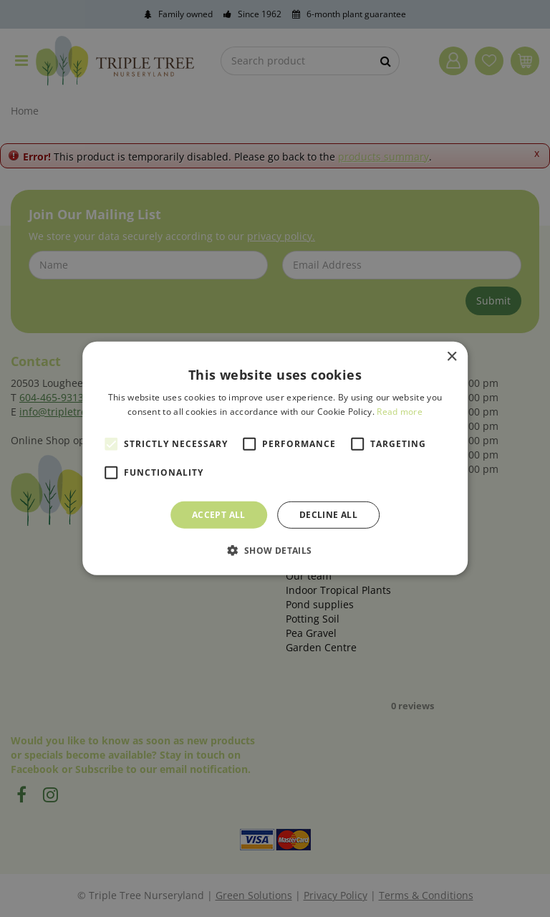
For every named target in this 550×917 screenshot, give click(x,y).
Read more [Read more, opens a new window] (400, 411)
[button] (275, 550)
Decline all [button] (328, 515)
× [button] (451, 357)
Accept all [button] (219, 515)
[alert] (275, 458)
